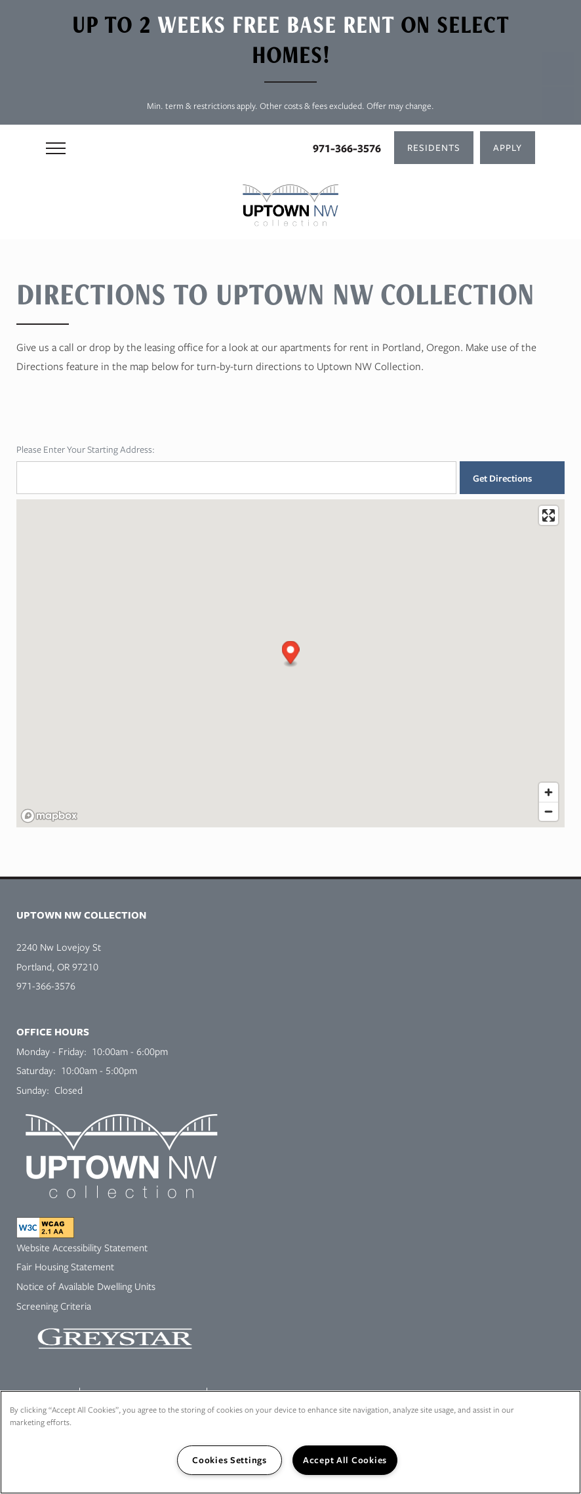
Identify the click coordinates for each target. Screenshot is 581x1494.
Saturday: (36, 1070)
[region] (290, 1442)
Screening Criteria (53, 1305)
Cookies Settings (229, 1460)
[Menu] (56, 148)
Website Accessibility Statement (82, 1247)
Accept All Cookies (345, 1460)
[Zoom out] (548, 811)
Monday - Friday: (51, 1051)
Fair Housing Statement (65, 1266)
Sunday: (32, 1089)
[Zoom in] (548, 792)
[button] (433, 147)
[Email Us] (558, 103)
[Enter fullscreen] (548, 515)
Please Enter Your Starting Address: (85, 449)
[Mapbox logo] (49, 815)
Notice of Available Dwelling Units (85, 1286)
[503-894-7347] (558, 68)
